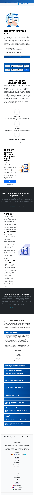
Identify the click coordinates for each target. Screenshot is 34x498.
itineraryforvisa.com (21, 494)
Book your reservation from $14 (17, 57)
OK (26, 2)
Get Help (10, 181)
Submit (26, 69)
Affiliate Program (17, 462)
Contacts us (10, 184)
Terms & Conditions (17, 464)
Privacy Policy (17, 466)
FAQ (17, 475)
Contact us (21, 206)
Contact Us (21, 308)
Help (17, 479)
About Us (17, 460)
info (31, 0)
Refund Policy (17, 477)
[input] (20, 66)
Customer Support (17, 473)
